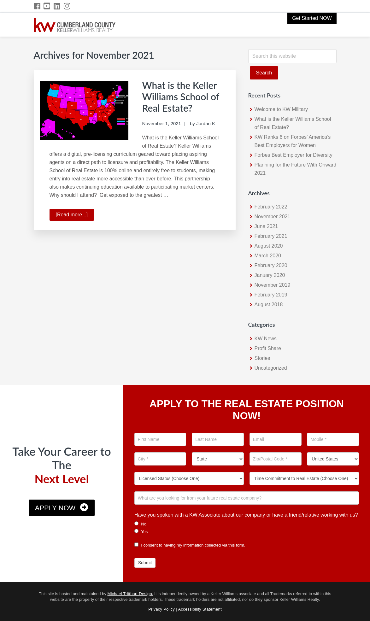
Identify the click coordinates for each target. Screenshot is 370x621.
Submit (145, 562)
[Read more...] (75, 216)
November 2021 (273, 216)
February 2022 (271, 206)
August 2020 (269, 246)
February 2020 (271, 265)
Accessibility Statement (200, 609)
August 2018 (269, 304)
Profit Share (268, 348)
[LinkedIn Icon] (57, 6)
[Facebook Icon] (37, 6)
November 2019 (273, 285)
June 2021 (266, 226)
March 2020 (268, 255)
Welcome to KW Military (281, 109)
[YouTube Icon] (47, 6)
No (140, 523)
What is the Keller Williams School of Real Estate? (181, 96)
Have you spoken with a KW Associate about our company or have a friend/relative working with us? (246, 515)
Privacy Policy (161, 609)
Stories (262, 358)
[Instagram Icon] (67, 6)
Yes (141, 531)
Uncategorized (271, 368)
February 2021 (271, 236)
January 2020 (270, 275)
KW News (266, 338)
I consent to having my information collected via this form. (189, 545)
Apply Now (55, 508)
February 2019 (271, 294)
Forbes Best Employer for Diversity (293, 155)
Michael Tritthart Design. (130, 593)
